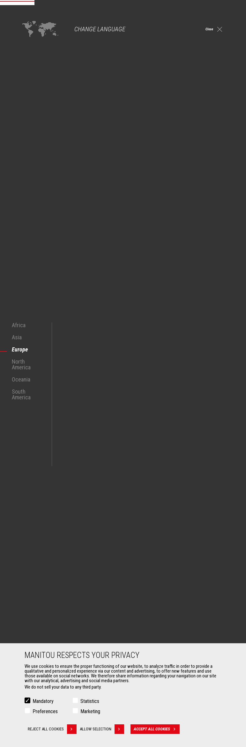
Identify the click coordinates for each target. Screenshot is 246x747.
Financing (140, 622)
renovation (84, 398)
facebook (182, 511)
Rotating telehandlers (151, 575)
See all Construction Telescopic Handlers (60, 467)
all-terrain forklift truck (61, 367)
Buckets (31, 622)
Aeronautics (35, 583)
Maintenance (143, 637)
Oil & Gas (32, 575)
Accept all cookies (161, 729)
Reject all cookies (52, 729)
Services (136, 611)
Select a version (177, 11)
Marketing (90, 711)
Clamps (31, 629)
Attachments (33, 611)
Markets (28, 542)
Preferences (45, 711)
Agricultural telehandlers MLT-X (159, 567)
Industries (33, 567)
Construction (36, 560)
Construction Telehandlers (156, 552)
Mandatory (43, 701)
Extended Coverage (149, 629)
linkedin (210, 511)
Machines (137, 542)
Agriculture (34, 552)
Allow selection (107, 729)
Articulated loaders (149, 583)
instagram (196, 511)
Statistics (89, 701)
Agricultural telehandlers (154, 560)
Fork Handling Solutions (45, 637)
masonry (214, 391)
